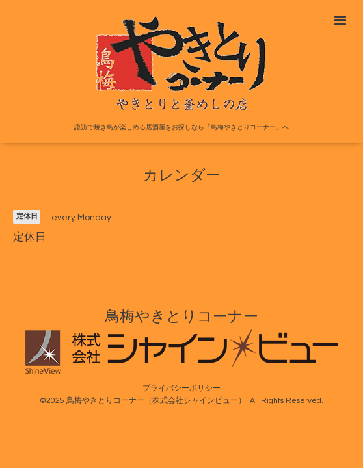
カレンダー (182, 175)
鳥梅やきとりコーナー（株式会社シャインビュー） (156, 400)
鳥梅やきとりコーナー (181, 316)
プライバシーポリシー (181, 388)
